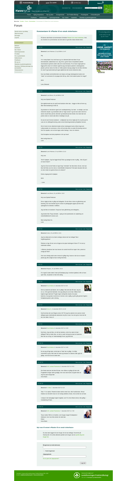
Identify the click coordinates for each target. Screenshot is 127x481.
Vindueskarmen (19, 70)
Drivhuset (17, 47)
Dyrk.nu (76, 3)
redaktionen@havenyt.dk (26, 475)
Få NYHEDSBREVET (77, 8)
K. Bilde (49, 387)
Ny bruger (17, 35)
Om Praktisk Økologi (72, 14)
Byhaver (17, 45)
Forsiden (22, 21)
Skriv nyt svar (79, 47)
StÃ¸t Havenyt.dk (108, 9)
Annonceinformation (38, 475)
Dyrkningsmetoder (20, 51)
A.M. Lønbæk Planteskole (53, 366)
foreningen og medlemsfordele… (94, 477)
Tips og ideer (49, 14)
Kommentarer (18, 72)
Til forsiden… (23, 10)
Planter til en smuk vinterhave (75, 37)
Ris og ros (17, 62)
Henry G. (49, 309)
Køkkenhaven (18, 58)
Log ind (17, 37)
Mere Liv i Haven (51, 3)
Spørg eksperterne (38, 14)
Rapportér (88, 47)
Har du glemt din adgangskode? (51, 458)
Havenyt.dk (100, 3)
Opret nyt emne (19, 33)
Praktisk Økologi (26, 3)
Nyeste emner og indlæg (21, 31)
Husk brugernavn (50, 451)
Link (84, 47)
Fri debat (17, 53)
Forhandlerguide (95, 14)
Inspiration (74, 17)
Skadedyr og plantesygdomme (23, 64)
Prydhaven (17, 60)
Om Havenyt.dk (66, 8)
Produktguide (84, 14)
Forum (29, 14)
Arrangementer (60, 14)
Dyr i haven (18, 49)
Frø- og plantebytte (20, 56)
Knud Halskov (50, 285)
